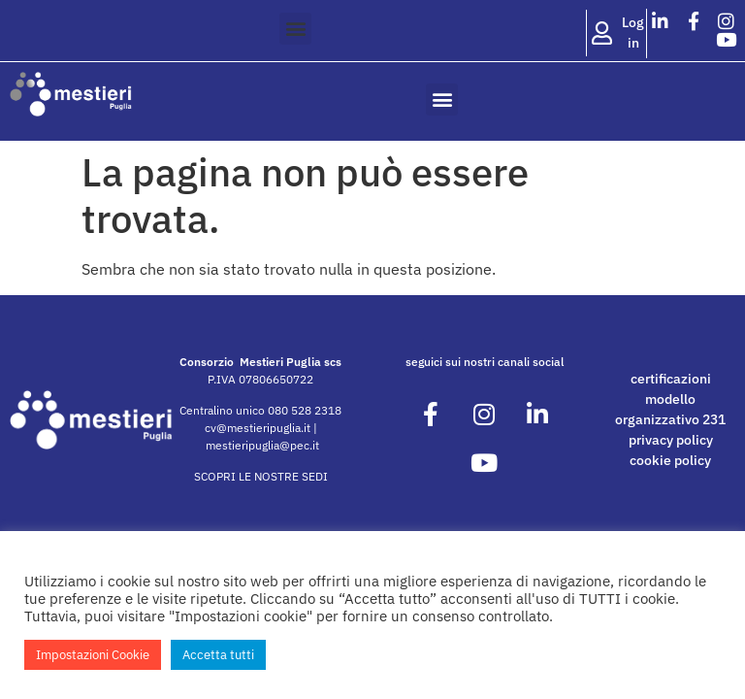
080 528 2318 (304, 410)
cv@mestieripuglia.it (257, 427)
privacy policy (671, 440)
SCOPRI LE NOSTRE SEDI (261, 476)
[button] (295, 29)
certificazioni (671, 378)
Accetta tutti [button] (218, 655)
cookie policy (670, 460)
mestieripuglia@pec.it (262, 445)
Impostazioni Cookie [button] (92, 655)
